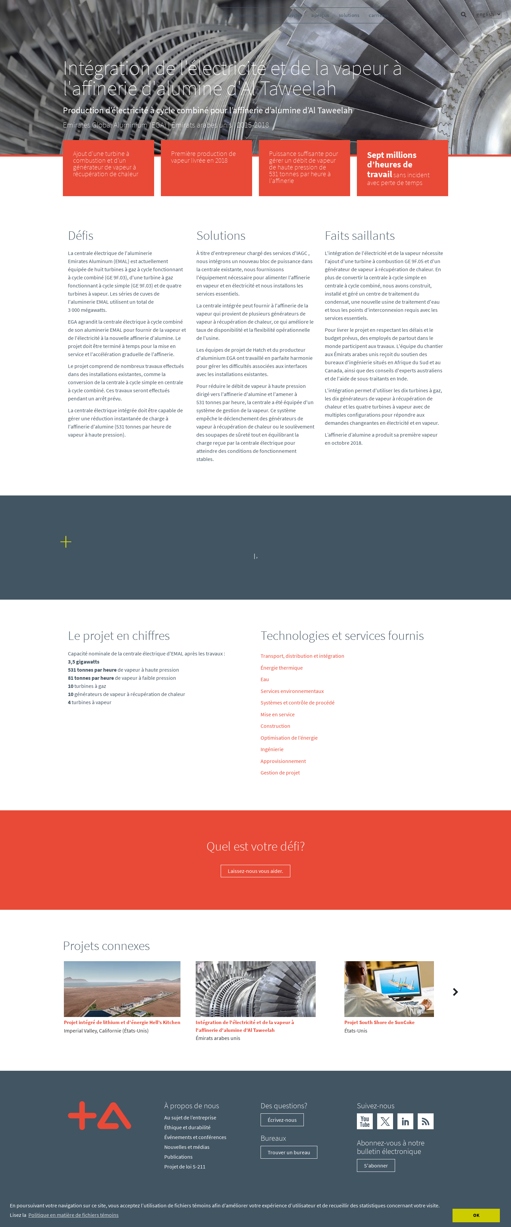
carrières (379, 15)
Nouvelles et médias (187, 1146)
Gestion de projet (280, 772)
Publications (178, 1156)
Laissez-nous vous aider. (255, 870)
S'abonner (376, 1165)
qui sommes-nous (244, 15)
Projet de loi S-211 (184, 1166)
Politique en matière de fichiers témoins (73, 1214)
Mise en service (278, 714)
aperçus (320, 15)
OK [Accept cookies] (476, 1215)
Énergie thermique (282, 667)
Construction (275, 725)
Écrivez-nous (282, 1119)
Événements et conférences (195, 1137)
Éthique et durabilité (187, 1127)
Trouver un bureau (289, 1152)
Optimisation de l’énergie (289, 737)
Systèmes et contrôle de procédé (298, 702)
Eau (265, 679)
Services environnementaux (292, 691)
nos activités (287, 15)
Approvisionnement (283, 761)
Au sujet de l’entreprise (190, 1117)
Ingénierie (272, 749)
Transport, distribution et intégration (302, 655)
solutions (349, 15)
